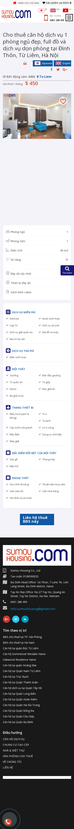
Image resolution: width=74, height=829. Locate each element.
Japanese (43, 63)
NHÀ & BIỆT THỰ (13, 750)
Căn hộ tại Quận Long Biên (19, 693)
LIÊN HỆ (8, 767)
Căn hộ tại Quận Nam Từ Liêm (21, 671)
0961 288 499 (57, 20)
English (63, 63)
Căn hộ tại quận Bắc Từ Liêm (21, 648)
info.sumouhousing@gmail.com (32, 609)
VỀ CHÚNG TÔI (12, 762)
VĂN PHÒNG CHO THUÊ (18, 756)
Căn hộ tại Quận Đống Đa (18, 710)
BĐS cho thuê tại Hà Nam (19, 642)
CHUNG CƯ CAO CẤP (16, 745)
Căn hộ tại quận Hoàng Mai (19, 665)
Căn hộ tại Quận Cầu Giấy (18, 716)
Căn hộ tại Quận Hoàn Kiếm (20, 699)
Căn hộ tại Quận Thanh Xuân (20, 682)
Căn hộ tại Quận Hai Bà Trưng (21, 705)
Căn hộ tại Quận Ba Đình (18, 722)
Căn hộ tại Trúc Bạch (15, 676)
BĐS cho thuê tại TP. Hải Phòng (22, 637)
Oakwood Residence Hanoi (19, 659)
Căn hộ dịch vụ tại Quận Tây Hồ (22, 688)
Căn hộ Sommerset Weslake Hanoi (24, 654)
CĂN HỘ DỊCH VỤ (13, 739)
